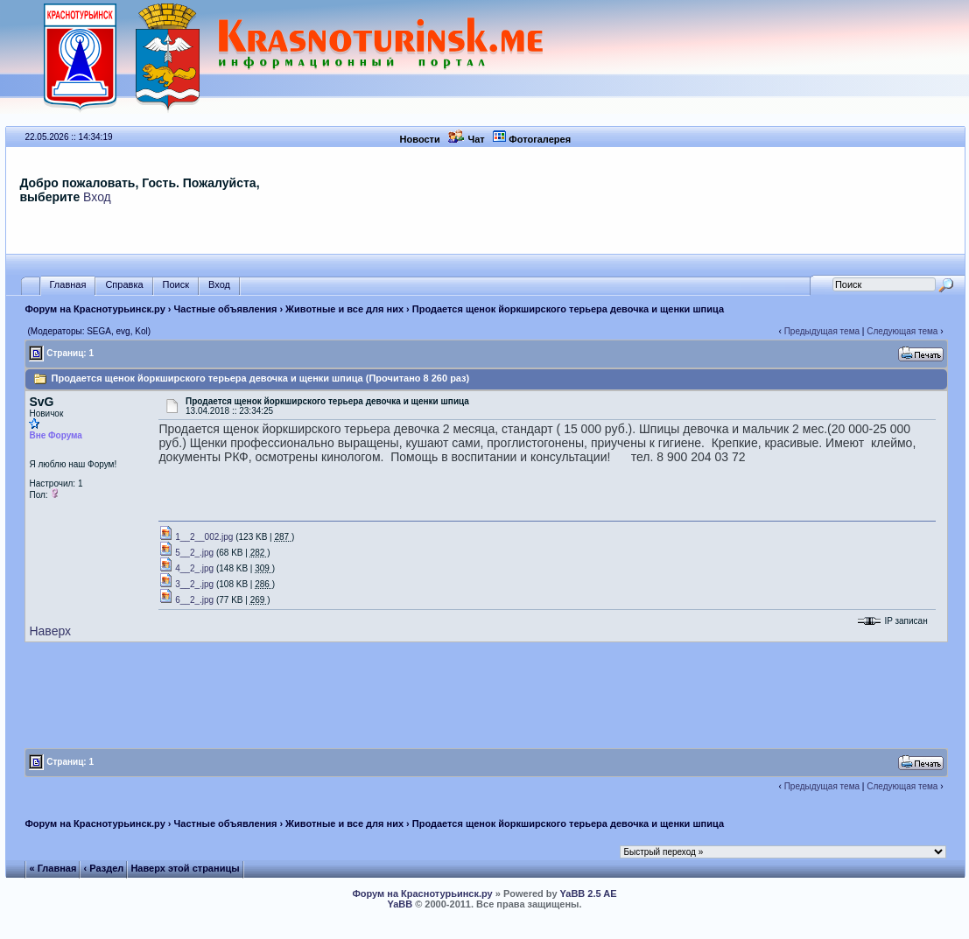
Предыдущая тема (822, 331)
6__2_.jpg (186, 600)
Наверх (50, 631)
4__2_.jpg (186, 568)
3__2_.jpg (186, 584)
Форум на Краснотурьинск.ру (95, 309)
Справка (123, 285)
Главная (68, 285)
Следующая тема (902, 331)
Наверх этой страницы (184, 868)
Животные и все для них (344, 309)
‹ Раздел (104, 868)
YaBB (399, 904)
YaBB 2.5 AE (588, 893)
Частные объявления (225, 309)
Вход (97, 197)
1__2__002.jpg (195, 537)
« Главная (53, 868)
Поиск (176, 285)
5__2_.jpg (186, 552)
